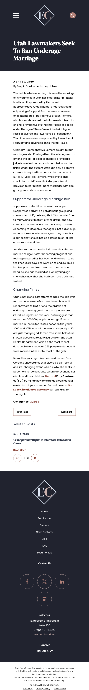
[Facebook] (27, 581)
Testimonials (44, 552)
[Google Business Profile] (44, 599)
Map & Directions (44, 634)
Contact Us (44, 563)
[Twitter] (44, 581)
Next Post (66, 411)
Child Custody (44, 532)
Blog (44, 539)
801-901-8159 (44, 651)
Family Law (44, 518)
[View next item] (35, 458)
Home (44, 511)
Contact (50, 376)
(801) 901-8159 (26, 380)
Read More (19, 450)
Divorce (34, 402)
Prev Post (22, 411)
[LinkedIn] (62, 581)
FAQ (44, 546)
